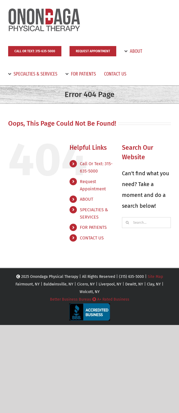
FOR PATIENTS (93, 227)
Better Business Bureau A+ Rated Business (89, 299)
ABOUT (86, 199)
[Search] (127, 222)
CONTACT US (92, 237)
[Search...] (146, 222)
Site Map (155, 276)
